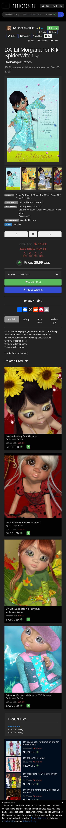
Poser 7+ (20, 195)
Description (12, 319)
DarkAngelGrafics (18, 62)
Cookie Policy (8, 821)
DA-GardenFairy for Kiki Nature (21, 436)
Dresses (32, 206)
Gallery (12, 36)
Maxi (40, 206)
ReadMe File (14, 726)
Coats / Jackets (35, 210)
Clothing (22, 206)
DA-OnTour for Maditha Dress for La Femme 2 (41, 791)
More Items (39, 321)
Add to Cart (33, 282)
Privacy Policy (29, 821)
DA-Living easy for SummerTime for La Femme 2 (41, 743)
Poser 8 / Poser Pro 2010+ (37, 195)
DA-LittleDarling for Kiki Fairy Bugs (23, 609)
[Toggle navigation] (6, 6)
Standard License (28, 220)
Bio (47, 36)
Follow (53, 28)
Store (52, 32)
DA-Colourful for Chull (34, 758)
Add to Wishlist (33, 289)
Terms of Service (38, 818)
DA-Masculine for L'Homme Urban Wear (40, 775)
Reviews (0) (54, 321)
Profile (42, 32)
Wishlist (37, 36)
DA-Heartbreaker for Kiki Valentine (23, 522)
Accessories (24, 216)
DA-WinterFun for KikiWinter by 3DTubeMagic (29, 695)
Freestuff (25, 36)
